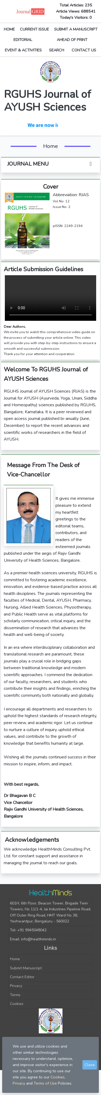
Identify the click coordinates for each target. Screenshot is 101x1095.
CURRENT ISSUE (34, 29)
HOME (9, 29)
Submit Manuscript (26, 968)
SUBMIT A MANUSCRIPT (75, 29)
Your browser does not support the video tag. (50, 298)
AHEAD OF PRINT (72, 39)
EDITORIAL (22, 39)
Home (15, 959)
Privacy (16, 985)
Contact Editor (22, 976)
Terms (15, 994)
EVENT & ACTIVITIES (23, 50)
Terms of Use (45, 1083)
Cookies (16, 1003)
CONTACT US (84, 50)
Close (90, 1064)
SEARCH (56, 50)
